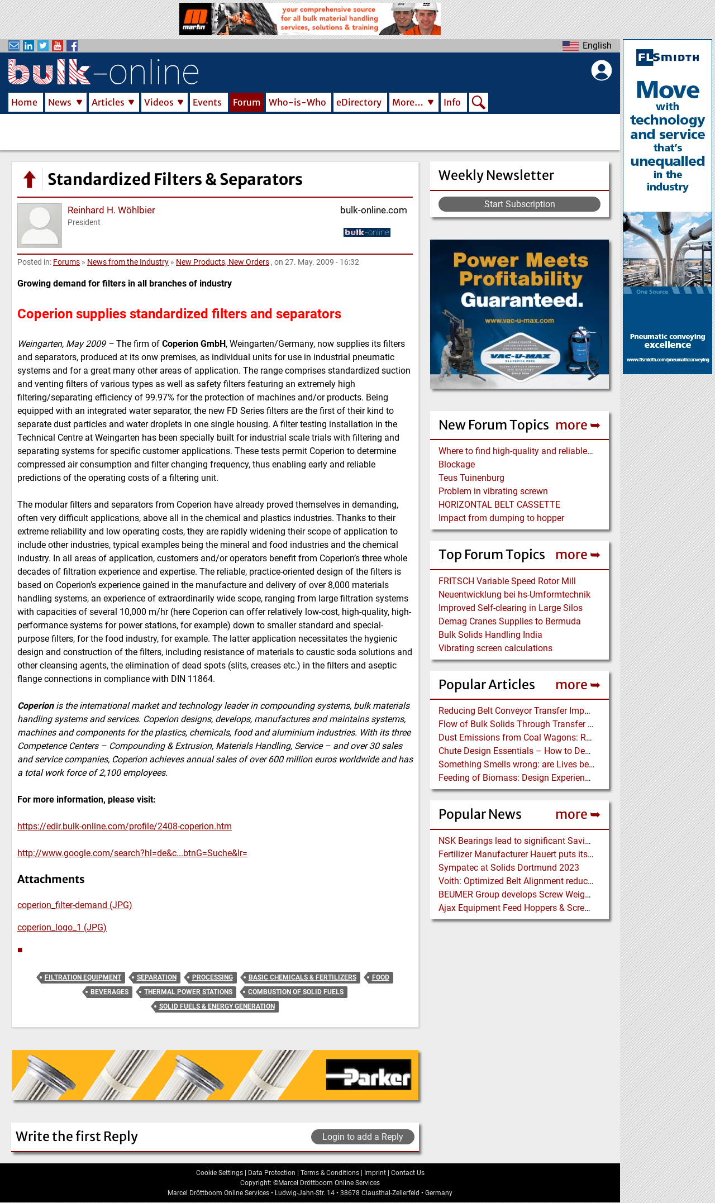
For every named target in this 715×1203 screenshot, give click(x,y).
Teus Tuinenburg (471, 477)
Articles (108, 102)
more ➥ (577, 425)
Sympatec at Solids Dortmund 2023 (508, 867)
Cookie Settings (219, 1173)
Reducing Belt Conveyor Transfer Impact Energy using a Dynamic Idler (575, 710)
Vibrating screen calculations (495, 648)
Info (452, 102)
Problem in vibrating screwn (493, 491)
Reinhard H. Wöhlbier (111, 210)
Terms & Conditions (330, 1173)
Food (380, 977)
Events (207, 102)
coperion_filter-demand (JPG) (74, 905)
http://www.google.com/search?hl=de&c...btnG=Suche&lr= (132, 853)
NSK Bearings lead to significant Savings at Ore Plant (543, 841)
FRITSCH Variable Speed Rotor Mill (507, 581)
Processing (212, 977)
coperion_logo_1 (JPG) (62, 927)
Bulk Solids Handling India (490, 634)
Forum (247, 102)
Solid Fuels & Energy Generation (217, 1006)
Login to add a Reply (362, 1137)
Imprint (375, 1173)
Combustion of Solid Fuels (296, 992)
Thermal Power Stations (188, 992)
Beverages (109, 992)
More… (407, 102)
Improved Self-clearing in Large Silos (510, 608)
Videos (159, 102)
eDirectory (359, 102)
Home (24, 102)
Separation (157, 977)
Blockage (456, 464)
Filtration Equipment (83, 977)
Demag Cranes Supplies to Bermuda (509, 621)
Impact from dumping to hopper (501, 518)
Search (478, 103)
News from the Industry (128, 261)
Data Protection (271, 1173)
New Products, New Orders (222, 261)
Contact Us (408, 1173)
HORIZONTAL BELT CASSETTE (499, 504)
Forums (66, 261)
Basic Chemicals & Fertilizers (302, 977)
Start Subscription (519, 204)
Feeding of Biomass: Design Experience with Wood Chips (550, 777)
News (60, 102)
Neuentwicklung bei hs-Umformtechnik (514, 594)
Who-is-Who (297, 102)
